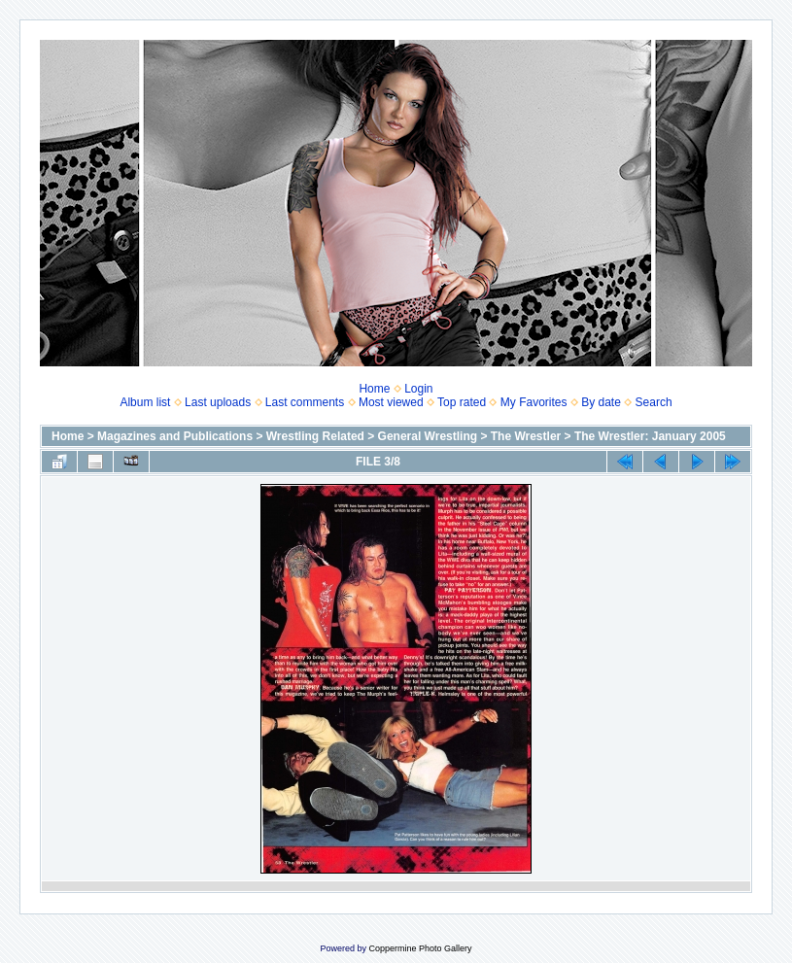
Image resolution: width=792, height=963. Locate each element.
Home (374, 389)
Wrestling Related (315, 436)
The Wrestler (526, 436)
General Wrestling (427, 436)
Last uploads (218, 402)
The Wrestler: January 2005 (650, 436)
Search (654, 402)
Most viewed (391, 402)
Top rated (461, 402)
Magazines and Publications (175, 436)
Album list (145, 402)
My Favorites (534, 402)
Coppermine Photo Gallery (419, 948)
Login (418, 389)
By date (601, 402)
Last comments (304, 402)
